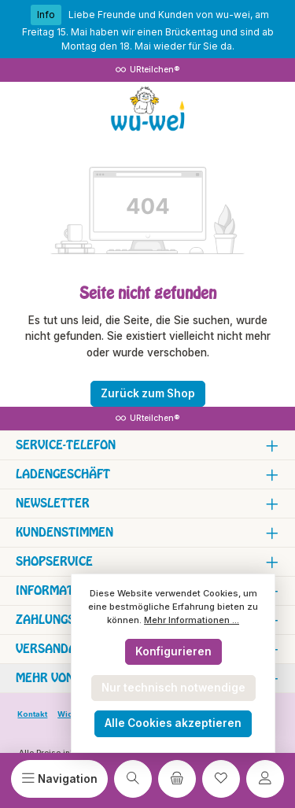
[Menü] (59, 779)
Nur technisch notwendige (173, 687)
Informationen (62, 590)
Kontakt (32, 714)
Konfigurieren (173, 651)
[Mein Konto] (265, 779)
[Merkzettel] (221, 779)
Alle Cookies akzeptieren (173, 723)
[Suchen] (133, 779)
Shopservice (54, 561)
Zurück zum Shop (148, 393)
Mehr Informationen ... (191, 619)
